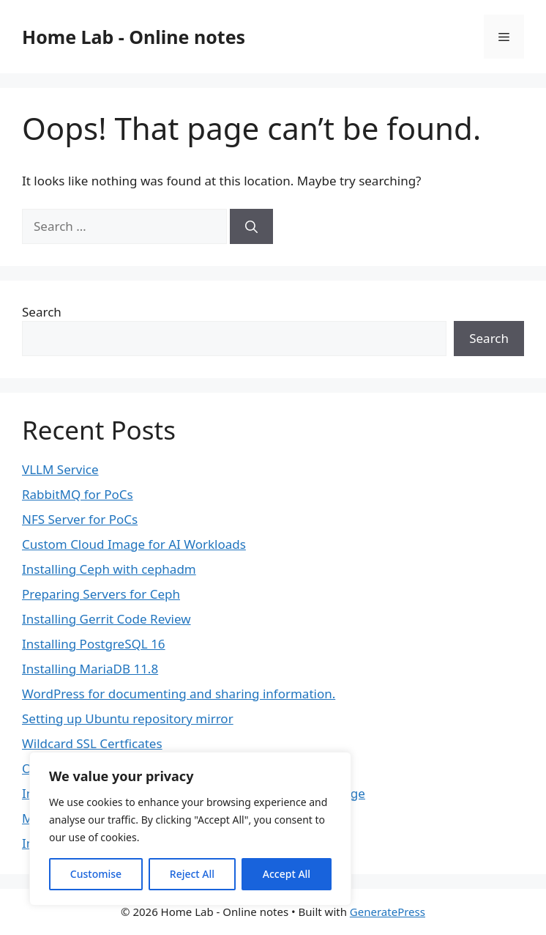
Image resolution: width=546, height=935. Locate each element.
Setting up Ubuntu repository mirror (127, 718)
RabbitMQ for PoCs (77, 494)
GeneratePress (387, 911)
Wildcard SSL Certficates (92, 743)
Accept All (286, 874)
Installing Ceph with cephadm (109, 569)
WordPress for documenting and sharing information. (178, 693)
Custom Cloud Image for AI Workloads (134, 544)
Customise (95, 874)
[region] (190, 829)
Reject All (192, 874)
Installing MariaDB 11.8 (90, 668)
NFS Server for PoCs (80, 519)
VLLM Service (60, 469)
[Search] (251, 226)
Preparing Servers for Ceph (101, 593)
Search (41, 311)
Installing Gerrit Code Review (106, 618)
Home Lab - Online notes (133, 36)
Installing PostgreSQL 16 (93, 643)
